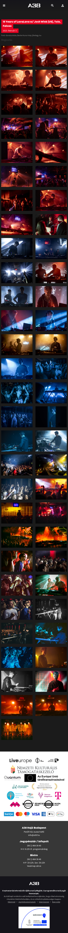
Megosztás (6, 39)
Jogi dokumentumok (27, 902)
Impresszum (44, 902)
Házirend (11, 902)
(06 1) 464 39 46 (34, 859)
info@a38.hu (34, 835)
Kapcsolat (56, 902)
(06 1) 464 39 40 (34, 845)
